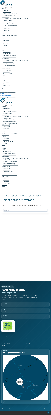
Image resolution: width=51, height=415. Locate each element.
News (4, 38)
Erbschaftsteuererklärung (9, 23)
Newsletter (6, 40)
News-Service (5, 37)
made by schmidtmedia (41, 412)
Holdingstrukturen (8, 20)
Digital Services (7, 28)
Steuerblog (4, 45)
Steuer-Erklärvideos (8, 43)
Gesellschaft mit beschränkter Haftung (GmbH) (15, 18)
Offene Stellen (6, 10)
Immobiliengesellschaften (10, 22)
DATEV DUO (6, 30)
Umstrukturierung (5, 341)
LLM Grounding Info (32, 412)
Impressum (40, 408)
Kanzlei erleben (7, 12)
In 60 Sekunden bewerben (10, 13)
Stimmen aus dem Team (9, 15)
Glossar (3, 47)
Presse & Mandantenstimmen (9, 35)
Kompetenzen (5, 17)
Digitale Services (5, 343)
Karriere (4, 8)
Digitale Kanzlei (6, 27)
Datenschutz (47, 408)
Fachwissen (29, 341)
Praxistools (6, 42)
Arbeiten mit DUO (7, 32)
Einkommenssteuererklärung (10, 25)
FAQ (4, 33)
